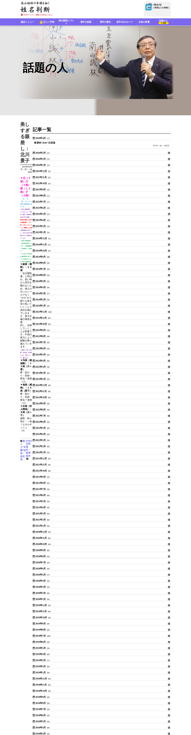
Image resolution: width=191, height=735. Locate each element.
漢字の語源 (85, 22)
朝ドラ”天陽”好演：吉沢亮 (39, 167)
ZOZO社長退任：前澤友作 (105, 167)
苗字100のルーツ (125, 22)
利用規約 (67, 714)
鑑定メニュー (27, 22)
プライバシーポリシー (88, 714)
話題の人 (163, 22)
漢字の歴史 (105, 22)
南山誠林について (66, 22)
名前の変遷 (144, 22)
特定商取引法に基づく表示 (116, 714)
